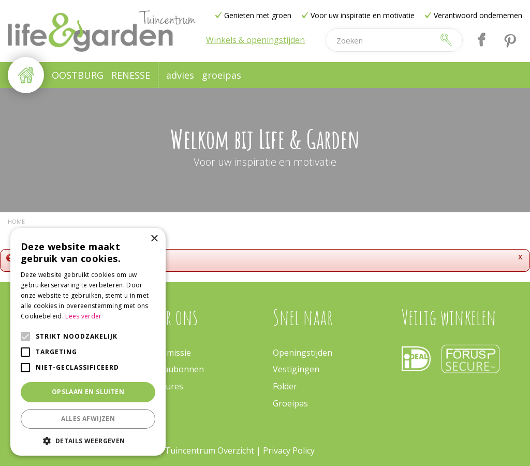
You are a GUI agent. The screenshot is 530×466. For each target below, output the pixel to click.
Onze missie (167, 352)
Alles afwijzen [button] (88, 418)
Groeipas (290, 403)
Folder (285, 386)
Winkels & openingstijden (255, 40)
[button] (88, 440)
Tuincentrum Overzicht (209, 450)
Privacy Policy (289, 450)
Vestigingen (296, 369)
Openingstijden (302, 352)
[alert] (88, 342)
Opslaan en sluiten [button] (88, 391)
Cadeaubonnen (174, 369)
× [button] (154, 239)
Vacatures (163, 386)
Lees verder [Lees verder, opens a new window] (83, 316)
